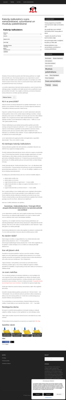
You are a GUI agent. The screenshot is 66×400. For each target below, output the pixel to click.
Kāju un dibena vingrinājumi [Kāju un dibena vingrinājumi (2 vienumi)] (50, 63)
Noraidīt (48, 394)
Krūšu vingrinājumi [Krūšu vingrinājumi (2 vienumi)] (48, 60)
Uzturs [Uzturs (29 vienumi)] (55, 85)
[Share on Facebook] (5, 342)
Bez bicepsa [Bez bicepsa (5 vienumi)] (48, 58)
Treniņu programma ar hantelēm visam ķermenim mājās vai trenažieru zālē (54, 24)
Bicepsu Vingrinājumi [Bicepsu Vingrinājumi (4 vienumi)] (58, 58)
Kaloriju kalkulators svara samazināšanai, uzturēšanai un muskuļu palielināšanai (53, 47)
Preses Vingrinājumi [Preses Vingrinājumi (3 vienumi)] (49, 78)
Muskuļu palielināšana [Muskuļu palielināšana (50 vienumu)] (50, 70)
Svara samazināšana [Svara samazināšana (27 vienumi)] (52, 81)
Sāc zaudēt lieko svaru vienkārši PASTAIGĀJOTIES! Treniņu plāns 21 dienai (54, 31)
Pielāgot (59, 394)
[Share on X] (12, 342)
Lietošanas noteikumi (6, 363)
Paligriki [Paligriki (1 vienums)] (46, 75)
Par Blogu (4, 357)
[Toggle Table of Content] (13, 97)
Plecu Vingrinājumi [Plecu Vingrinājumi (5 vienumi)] (54, 75)
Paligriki (6, 344)
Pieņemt (38, 394)
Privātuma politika (48, 397)
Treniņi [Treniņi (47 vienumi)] (48, 85)
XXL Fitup (37, 321)
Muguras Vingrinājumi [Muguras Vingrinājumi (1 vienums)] (48, 65)
